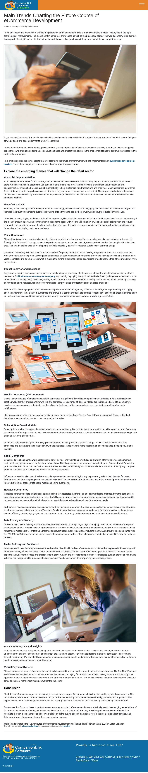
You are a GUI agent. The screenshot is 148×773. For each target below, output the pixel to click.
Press (95, 760)
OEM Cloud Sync (96, 757)
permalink (66, 726)
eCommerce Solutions (30, 726)
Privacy (134, 757)
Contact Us (81, 757)
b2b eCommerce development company (36, 276)
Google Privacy (83, 760)
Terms (126, 757)
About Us (110, 757)
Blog (119, 757)
